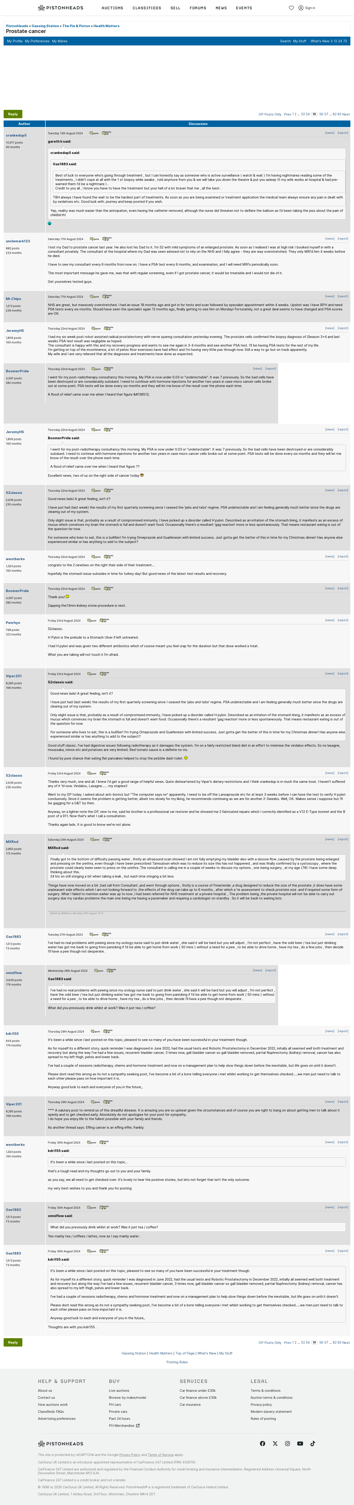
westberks (15, 559)
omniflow (14, 973)
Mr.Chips (13, 299)
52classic (14, 493)
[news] (329, 132)
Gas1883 (13, 936)
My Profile (15, 41)
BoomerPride (17, 371)
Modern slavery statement (271, 1411)
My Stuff (299, 41)
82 (335, 114)
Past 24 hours (119, 1418)
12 (335, 41)
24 (340, 41)
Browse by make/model (127, 1397)
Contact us (46, 1397)
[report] (343, 132)
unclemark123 (18, 241)
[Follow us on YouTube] (300, 1444)
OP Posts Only (270, 114)
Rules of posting (263, 1418)
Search (285, 41)
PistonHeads (17, 26)
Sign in (306, 7)
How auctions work (53, 1404)
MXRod (12, 842)
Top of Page (185, 1353)
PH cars (115, 1404)
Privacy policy (261, 1404)
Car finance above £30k (198, 1397)
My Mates (60, 41)
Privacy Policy (129, 1455)
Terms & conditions (266, 1390)
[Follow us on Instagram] (287, 1444)
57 (326, 114)
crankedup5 (16, 135)
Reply (13, 114)
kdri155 (12, 1033)
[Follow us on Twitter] (275, 1444)
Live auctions (119, 1390)
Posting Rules (177, 1362)
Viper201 (14, 676)
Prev (287, 114)
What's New (320, 41)
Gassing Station (45, 26)
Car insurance (190, 1404)
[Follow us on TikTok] (313, 1444)
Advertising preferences (57, 1418)
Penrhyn (13, 622)
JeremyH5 (15, 330)
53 (303, 114)
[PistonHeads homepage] (60, 8)
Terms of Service (161, 1455)
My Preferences (37, 41)
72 (345, 41)
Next (346, 114)
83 (339, 114)
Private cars (118, 1411)
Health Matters (106, 26)
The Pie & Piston (76, 26)
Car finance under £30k (198, 1390)
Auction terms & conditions (272, 1397)
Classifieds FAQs (51, 1411)
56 (321, 114)
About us (45, 1390)
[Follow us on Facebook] (262, 1444)
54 (308, 114)
